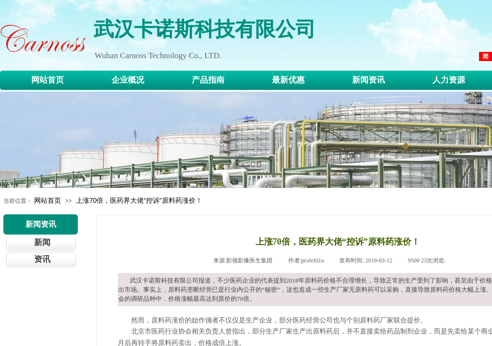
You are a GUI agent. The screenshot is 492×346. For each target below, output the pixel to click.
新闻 (42, 242)
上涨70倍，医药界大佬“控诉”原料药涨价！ (139, 200)
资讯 (42, 259)
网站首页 (47, 200)
